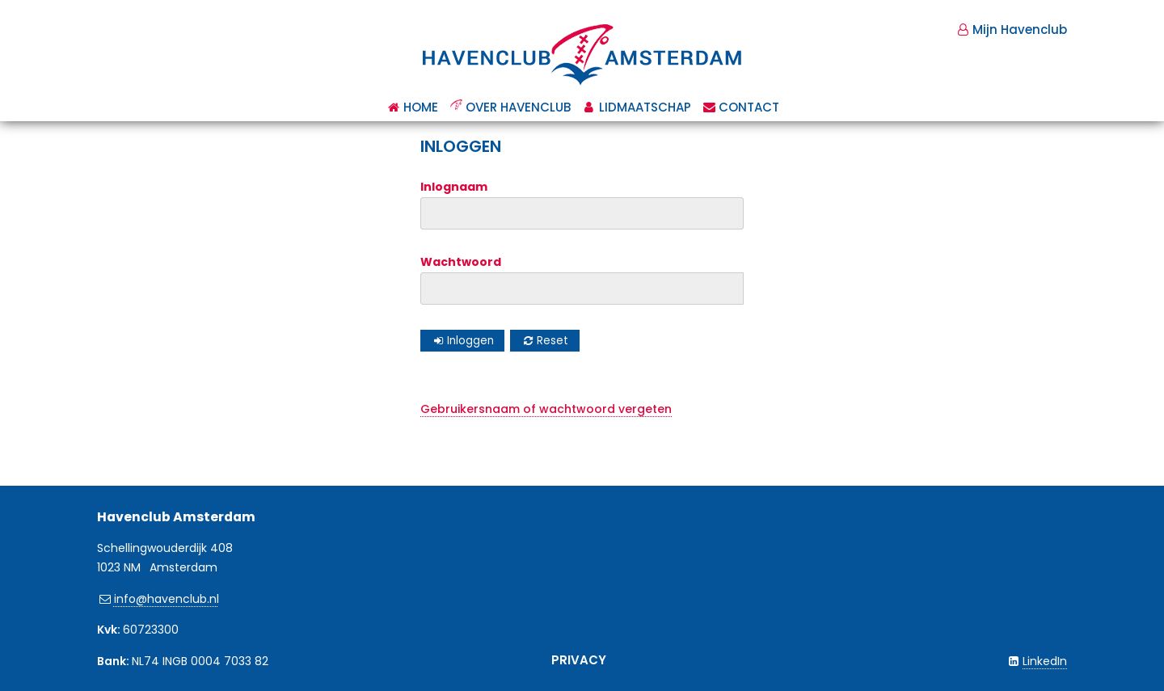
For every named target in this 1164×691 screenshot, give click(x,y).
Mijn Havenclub (1019, 29)
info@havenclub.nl (166, 599)
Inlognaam (453, 187)
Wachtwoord (460, 262)
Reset (552, 340)
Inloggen (470, 340)
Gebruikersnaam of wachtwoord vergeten (546, 409)
